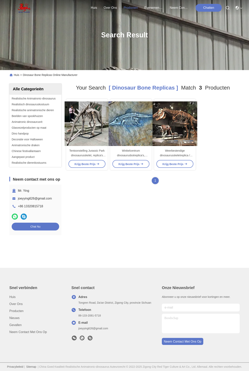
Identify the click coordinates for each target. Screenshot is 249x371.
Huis (94, 7)
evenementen (153, 7)
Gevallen (15, 325)
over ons (110, 7)
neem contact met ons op (179, 7)
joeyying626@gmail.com (35, 198)
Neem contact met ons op (28, 332)
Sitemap (31, 366)
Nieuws (14, 318)
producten (131, 7)
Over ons (16, 304)
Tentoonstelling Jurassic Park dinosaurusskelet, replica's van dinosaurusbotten (86, 155)
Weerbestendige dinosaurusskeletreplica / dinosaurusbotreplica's (175, 155)
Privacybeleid (15, 366)
